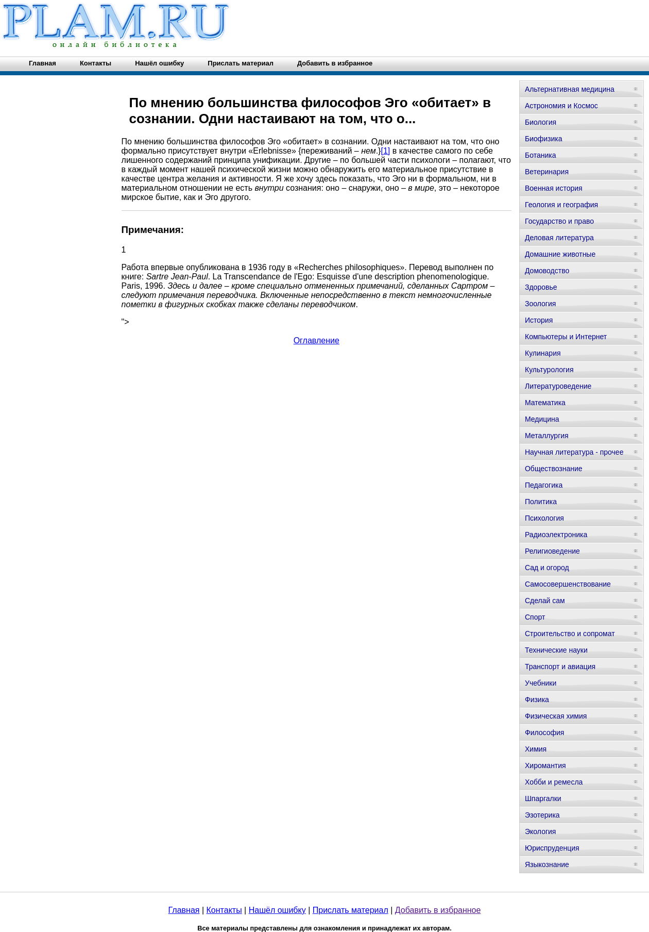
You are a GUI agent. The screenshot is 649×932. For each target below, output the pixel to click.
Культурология (549, 369)
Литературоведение (558, 386)
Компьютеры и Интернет (566, 336)
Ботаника (540, 155)
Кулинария (543, 353)
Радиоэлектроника (556, 534)
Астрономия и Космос (561, 106)
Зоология (540, 303)
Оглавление (316, 340)
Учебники (540, 683)
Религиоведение (552, 551)
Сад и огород (547, 567)
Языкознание (547, 864)
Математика (545, 402)
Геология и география (561, 205)
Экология (540, 831)
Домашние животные (560, 254)
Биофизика (543, 139)
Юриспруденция (552, 848)
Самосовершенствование (568, 584)
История (539, 320)
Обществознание (554, 468)
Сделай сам (545, 600)
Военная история (554, 188)
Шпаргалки (543, 798)
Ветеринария (547, 172)
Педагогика (543, 485)
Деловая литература (559, 238)
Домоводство (547, 271)
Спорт (535, 617)
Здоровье (541, 287)
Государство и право (559, 221)
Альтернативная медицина (569, 89)
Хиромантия (545, 765)
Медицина (542, 419)
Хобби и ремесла (554, 782)
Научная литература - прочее (574, 452)
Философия (544, 732)
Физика (537, 699)
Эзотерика (542, 815)
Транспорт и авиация (560, 666)
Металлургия (547, 435)
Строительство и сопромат (570, 633)
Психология (544, 518)
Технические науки (556, 650)
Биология (540, 122)
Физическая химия (556, 716)
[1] (385, 150)
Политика (541, 501)
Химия (535, 749)
